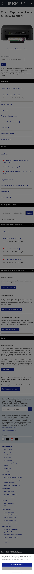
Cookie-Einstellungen (17, 571)
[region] (17, 564)
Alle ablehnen (17, 568)
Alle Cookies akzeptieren (17, 564)
